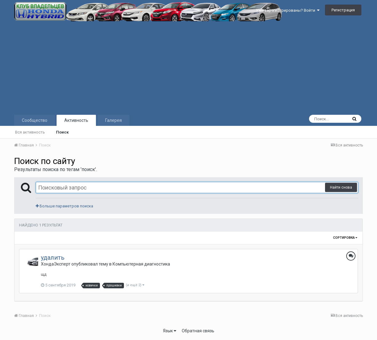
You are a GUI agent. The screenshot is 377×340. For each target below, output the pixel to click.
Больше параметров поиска (64, 206)
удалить (53, 257)
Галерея (113, 120)
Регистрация (343, 10)
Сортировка (345, 237)
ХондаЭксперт (55, 264)
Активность (76, 120)
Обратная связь (198, 330)
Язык (169, 330)
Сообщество (34, 120)
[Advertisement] (188, 67)
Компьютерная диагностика (141, 264)
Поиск (62, 132)
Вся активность (30, 132)
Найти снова (341, 187)
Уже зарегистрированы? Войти (287, 10)
